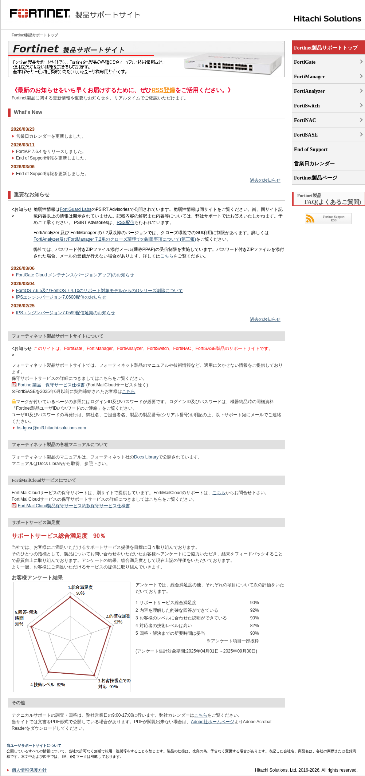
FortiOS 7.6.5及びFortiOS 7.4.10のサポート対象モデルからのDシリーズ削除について (99, 290)
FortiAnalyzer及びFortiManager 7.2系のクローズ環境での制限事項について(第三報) (115, 239)
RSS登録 (163, 90)
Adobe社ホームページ (212, 721)
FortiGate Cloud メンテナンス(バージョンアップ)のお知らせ (75, 274)
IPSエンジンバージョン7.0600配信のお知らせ (61, 297)
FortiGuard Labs (75, 209)
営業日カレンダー (314, 163)
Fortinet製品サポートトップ (326, 48)
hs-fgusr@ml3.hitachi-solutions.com (51, 427)
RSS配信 (125, 222)
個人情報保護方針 (29, 770)
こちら (166, 256)
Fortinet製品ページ (315, 178)
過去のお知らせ (265, 180)
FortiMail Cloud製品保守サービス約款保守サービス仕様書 (74, 505)
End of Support (311, 149)
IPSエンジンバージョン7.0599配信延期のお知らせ (65, 312)
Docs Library (146, 457)
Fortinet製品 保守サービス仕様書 (51, 384)
